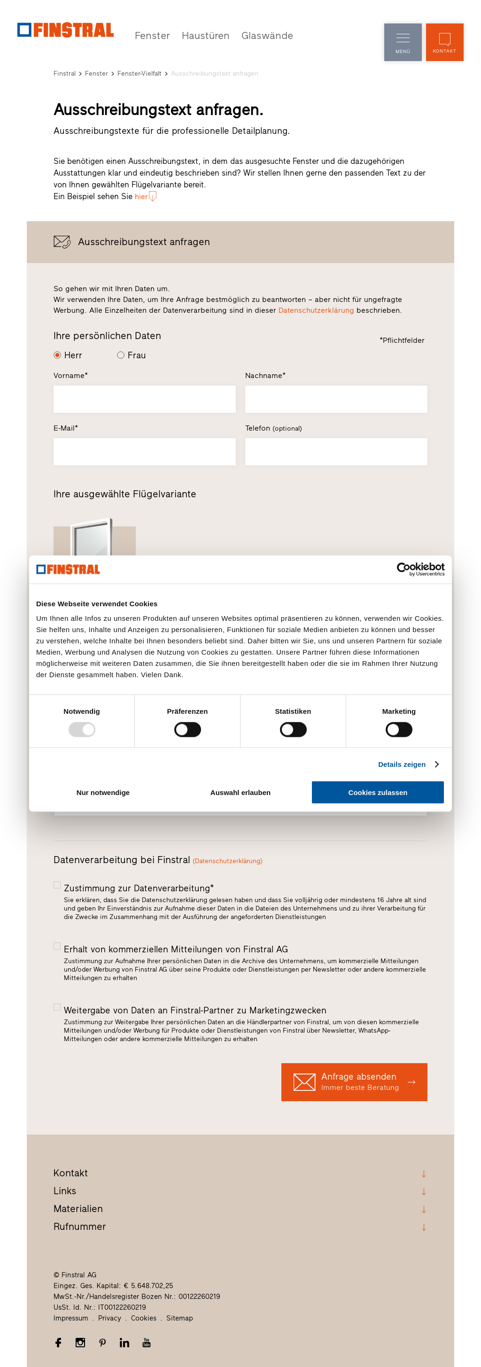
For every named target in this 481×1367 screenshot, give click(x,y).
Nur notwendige (103, 792)
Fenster (151, 35)
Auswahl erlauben (240, 792)
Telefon (273, 427)
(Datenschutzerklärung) (228, 860)
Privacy (109, 1317)
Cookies (143, 1317)
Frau (137, 354)
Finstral (65, 73)
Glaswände (257, 35)
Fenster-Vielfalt (139, 73)
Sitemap (179, 1317)
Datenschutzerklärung (316, 309)
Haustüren (200, 35)
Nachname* (265, 375)
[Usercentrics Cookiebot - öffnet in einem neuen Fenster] (404, 569)
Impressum (71, 1317)
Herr (73, 354)
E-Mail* (66, 427)
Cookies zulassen (378, 792)
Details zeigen (402, 764)
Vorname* (71, 375)
